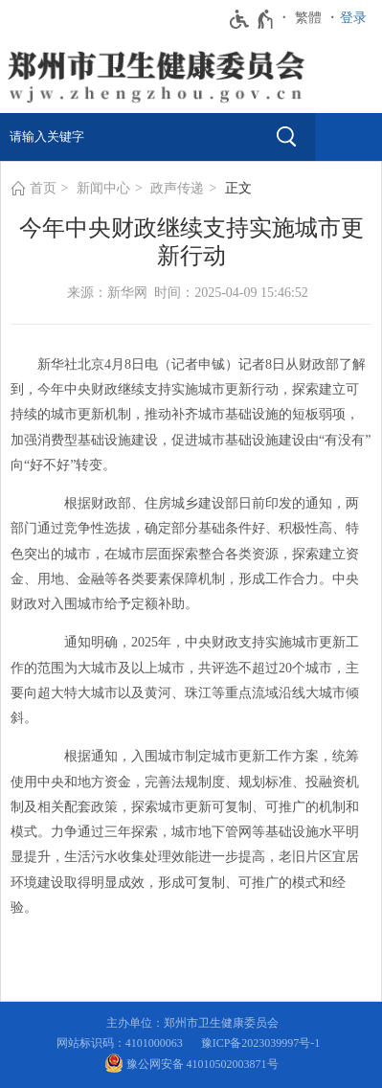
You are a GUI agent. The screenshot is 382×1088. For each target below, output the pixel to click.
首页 (43, 188)
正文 (238, 188)
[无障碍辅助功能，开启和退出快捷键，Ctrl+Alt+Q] (252, 19)
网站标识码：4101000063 (122, 1043)
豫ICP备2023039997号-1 (263, 1043)
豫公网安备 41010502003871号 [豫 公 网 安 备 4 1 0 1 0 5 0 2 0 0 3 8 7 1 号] (191, 1063)
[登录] (358, 18)
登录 (353, 18)
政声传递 (177, 188)
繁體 (308, 18)
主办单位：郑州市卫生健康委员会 (195, 1023)
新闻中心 (103, 188)
